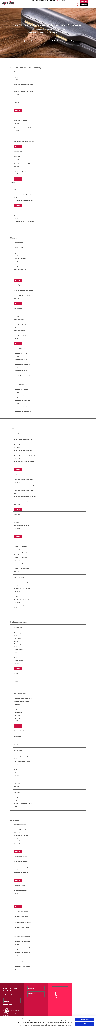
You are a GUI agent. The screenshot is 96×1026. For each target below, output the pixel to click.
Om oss (46, 0)
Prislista (58, 0)
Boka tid (17, 110)
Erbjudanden (52, 0)
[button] (84, 1)
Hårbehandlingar (39, 0)
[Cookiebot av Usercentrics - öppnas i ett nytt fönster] (8, 1023)
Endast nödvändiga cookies (84, 1017)
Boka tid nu (6, 1001)
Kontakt (63, 0)
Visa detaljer (72, 1023)
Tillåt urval (84, 1013)
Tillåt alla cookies (85, 1009)
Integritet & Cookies (7, 1004)
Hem (33, 0)
